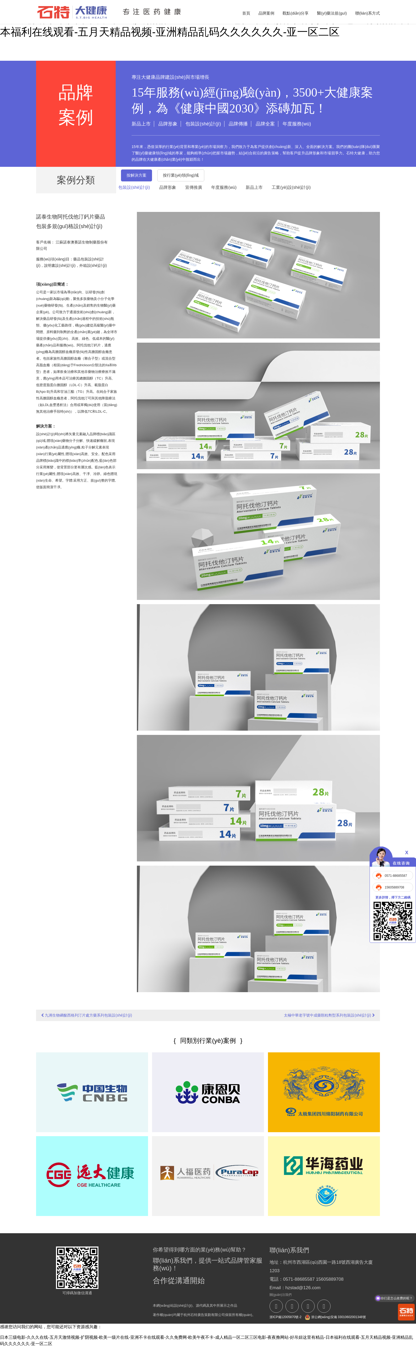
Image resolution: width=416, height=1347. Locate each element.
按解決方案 (136, 175)
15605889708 (394, 887)
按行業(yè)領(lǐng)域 (181, 175)
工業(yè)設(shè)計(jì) (291, 187)
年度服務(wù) (297, 124)
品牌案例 (266, 13)
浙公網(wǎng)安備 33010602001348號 (335, 1317)
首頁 (246, 13)
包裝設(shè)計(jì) (203, 124)
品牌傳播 (238, 124)
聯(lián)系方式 (367, 13)
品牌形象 (167, 124)
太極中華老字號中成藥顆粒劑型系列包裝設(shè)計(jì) (329, 1015)
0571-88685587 (396, 876)
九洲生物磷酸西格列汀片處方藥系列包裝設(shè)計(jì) (86, 1015)
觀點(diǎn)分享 (296, 13)
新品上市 (141, 124)
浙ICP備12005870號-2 (285, 1317)
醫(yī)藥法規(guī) (332, 13)
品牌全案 (265, 124)
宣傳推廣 (193, 187)
